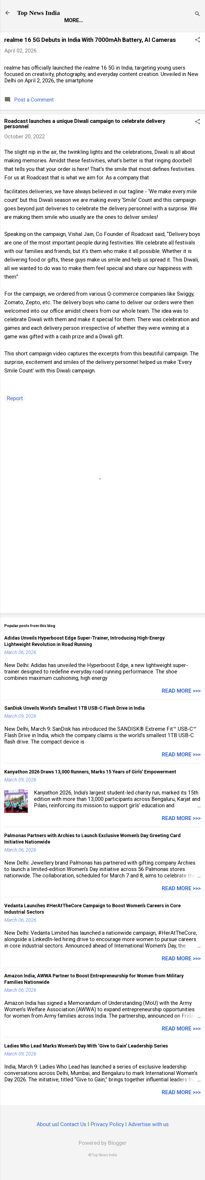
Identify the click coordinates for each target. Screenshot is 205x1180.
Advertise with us (148, 1135)
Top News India (38, 12)
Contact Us (73, 1135)
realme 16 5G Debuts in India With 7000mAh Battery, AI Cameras (90, 51)
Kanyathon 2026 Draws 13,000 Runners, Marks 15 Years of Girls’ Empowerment (90, 783)
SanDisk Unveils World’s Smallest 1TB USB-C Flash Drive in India (74, 719)
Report (31, 31)
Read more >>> (181, 702)
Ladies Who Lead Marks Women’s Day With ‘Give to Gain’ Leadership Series (86, 1057)
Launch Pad (120, 31)
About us (47, 1135)
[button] (197, 51)
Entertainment (73, 31)
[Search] (197, 14)
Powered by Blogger (102, 1154)
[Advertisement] (102, 578)
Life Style (161, 31)
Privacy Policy (107, 1135)
